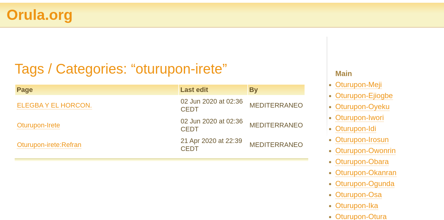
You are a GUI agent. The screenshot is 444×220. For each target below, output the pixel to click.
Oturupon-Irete (38, 125)
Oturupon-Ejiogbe (364, 95)
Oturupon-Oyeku (362, 106)
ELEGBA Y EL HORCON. (54, 105)
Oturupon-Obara (362, 161)
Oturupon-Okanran (366, 172)
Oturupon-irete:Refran (49, 144)
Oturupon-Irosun (362, 139)
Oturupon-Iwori (359, 117)
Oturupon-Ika (356, 205)
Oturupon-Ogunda (364, 183)
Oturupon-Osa (358, 194)
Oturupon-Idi (355, 128)
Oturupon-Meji (358, 84)
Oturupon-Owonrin (365, 150)
